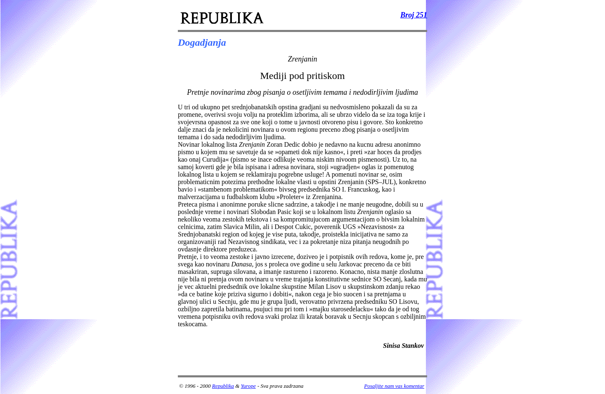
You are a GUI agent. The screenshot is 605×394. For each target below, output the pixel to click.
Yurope (248, 386)
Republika (223, 386)
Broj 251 (413, 15)
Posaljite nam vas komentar (394, 386)
